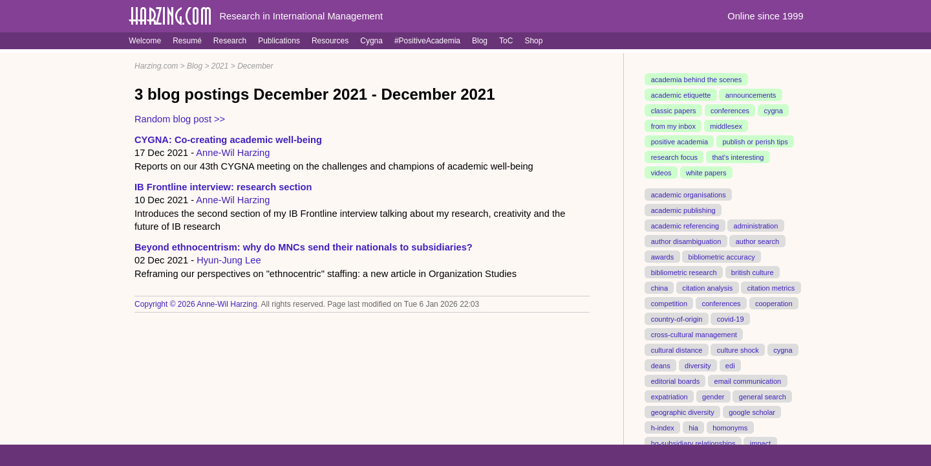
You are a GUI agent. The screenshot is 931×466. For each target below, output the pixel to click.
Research (229, 40)
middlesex (726, 126)
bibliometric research (684, 272)
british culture (752, 272)
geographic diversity (682, 412)
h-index (662, 427)
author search (758, 241)
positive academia (679, 142)
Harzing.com (156, 66)
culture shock (738, 349)
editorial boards (675, 380)
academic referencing (685, 226)
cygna (773, 111)
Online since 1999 (765, 16)
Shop (533, 40)
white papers (706, 173)
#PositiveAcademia (427, 40)
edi (730, 365)
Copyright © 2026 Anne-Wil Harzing (195, 304)
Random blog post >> (179, 119)
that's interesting (738, 157)
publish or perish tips (754, 142)
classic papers (673, 111)
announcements (750, 95)
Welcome (145, 40)
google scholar (752, 412)
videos (661, 173)
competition (669, 303)
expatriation (669, 396)
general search (762, 396)
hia (693, 427)
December (255, 66)
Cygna (371, 40)
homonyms (729, 427)
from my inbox (673, 126)
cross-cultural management (694, 334)
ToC (506, 40)
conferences (730, 111)
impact (760, 443)
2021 (220, 66)
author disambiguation (686, 241)
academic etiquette (681, 95)
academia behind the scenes (696, 79)
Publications (279, 40)
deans (660, 365)
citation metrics (771, 287)
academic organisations (688, 195)
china (659, 287)
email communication (747, 380)
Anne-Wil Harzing (233, 153)
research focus (674, 157)
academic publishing (683, 210)
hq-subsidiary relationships (693, 443)
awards (662, 256)
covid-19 (730, 318)
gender (713, 396)
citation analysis (707, 287)
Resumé (187, 40)
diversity (698, 365)
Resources (330, 40)
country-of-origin (677, 318)
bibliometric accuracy (722, 256)
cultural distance (677, 349)
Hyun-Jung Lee (229, 260)
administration (756, 226)
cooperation (774, 303)
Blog (479, 40)
